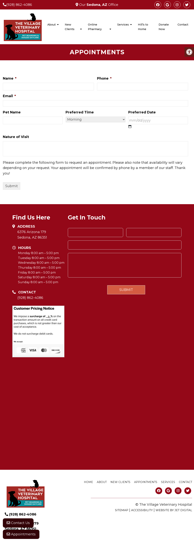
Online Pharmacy (95, 27)
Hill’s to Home (143, 27)
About (51, 24)
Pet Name (12, 112)
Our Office (98, 5)
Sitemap (121, 510)
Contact (183, 24)
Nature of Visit (16, 137)
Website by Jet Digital (174, 510)
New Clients (69, 27)
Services (123, 24)
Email (9, 96)
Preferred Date (142, 112)
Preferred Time (80, 112)
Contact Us (18, 523)
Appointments (21, 535)
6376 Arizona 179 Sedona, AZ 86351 (32, 235)
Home (88, 482)
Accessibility (142, 510)
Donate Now (164, 27)
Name (9, 78)
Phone (104, 78)
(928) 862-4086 (19, 5)
